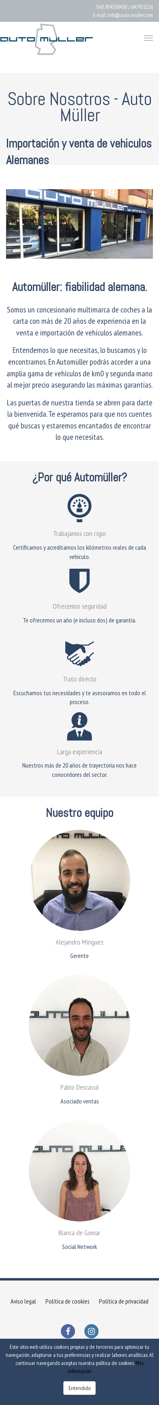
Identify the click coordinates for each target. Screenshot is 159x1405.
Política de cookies (67, 1301)
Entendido (79, 1388)
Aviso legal (23, 1301)
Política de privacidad (123, 1301)
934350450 (116, 7)
